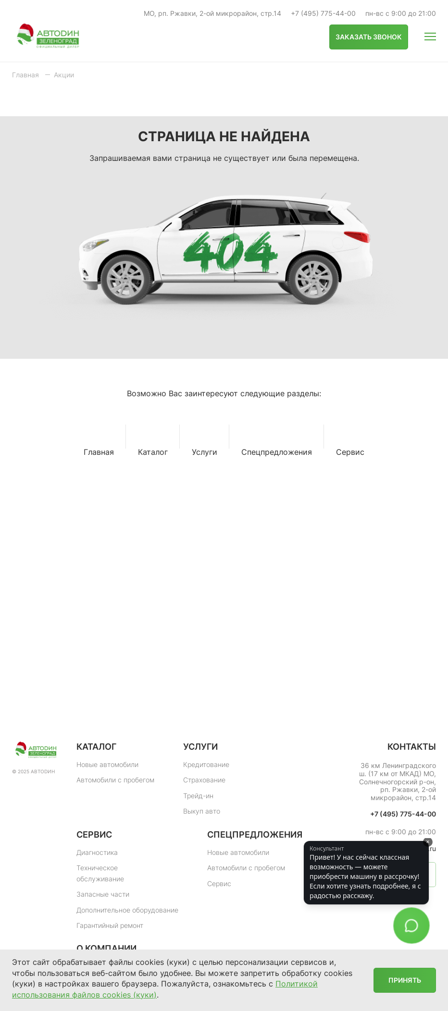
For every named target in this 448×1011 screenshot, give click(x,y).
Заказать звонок (369, 37)
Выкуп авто (201, 811)
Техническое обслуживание (100, 873)
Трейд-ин (198, 796)
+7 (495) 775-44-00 (323, 13)
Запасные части (102, 894)
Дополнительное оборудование (127, 910)
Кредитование (206, 764)
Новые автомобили (107, 764)
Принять (404, 980)
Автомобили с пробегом (115, 780)
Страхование (204, 780)
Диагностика (97, 852)
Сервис (219, 883)
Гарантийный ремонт (109, 925)
